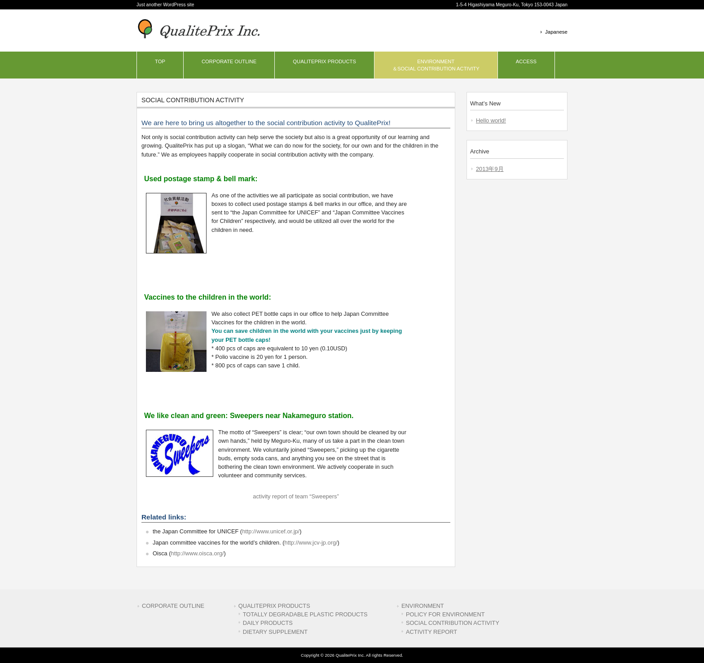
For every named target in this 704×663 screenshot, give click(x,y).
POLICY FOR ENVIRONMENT (445, 614)
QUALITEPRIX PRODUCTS (274, 605)
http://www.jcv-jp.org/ (311, 542)
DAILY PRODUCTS (268, 622)
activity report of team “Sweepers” (296, 496)
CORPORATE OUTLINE (173, 605)
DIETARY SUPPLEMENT (275, 631)
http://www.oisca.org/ (197, 553)
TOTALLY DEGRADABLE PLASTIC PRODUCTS (305, 614)
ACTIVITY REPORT (431, 631)
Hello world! (491, 120)
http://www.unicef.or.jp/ (270, 531)
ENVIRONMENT (422, 605)
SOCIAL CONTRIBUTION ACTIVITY (452, 622)
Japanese (556, 32)
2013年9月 (490, 169)
